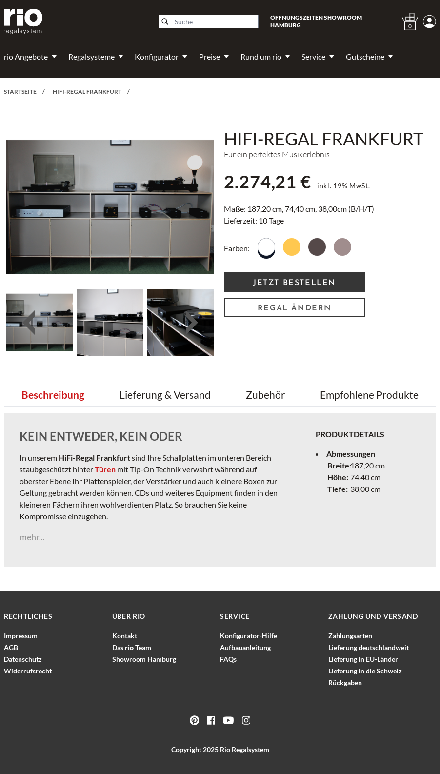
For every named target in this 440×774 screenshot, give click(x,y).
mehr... (32, 536)
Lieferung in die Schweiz (365, 671)
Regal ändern (295, 308)
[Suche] (209, 21)
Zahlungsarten (350, 635)
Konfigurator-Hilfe (248, 635)
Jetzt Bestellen (294, 283)
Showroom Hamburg (144, 659)
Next (192, 322)
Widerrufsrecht (28, 671)
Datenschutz (23, 659)
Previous (28, 322)
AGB (11, 647)
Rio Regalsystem (244, 749)
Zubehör (265, 394)
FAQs (228, 659)
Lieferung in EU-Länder (363, 659)
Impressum (21, 635)
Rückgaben (345, 682)
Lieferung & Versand (165, 394)
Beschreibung (52, 394)
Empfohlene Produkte (369, 394)
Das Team (131, 647)
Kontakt (124, 635)
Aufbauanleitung (245, 647)
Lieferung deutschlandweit (368, 647)
